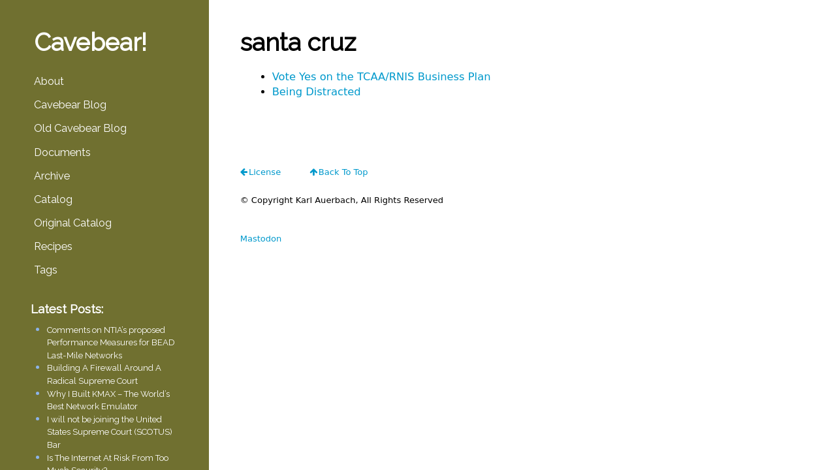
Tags (45, 270)
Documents (62, 152)
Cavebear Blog (70, 105)
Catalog (53, 199)
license (265, 172)
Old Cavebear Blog (80, 128)
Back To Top (343, 172)
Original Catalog (73, 223)
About (49, 81)
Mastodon (261, 238)
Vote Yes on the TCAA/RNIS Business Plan (381, 76)
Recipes (53, 246)
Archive (52, 176)
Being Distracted (316, 92)
